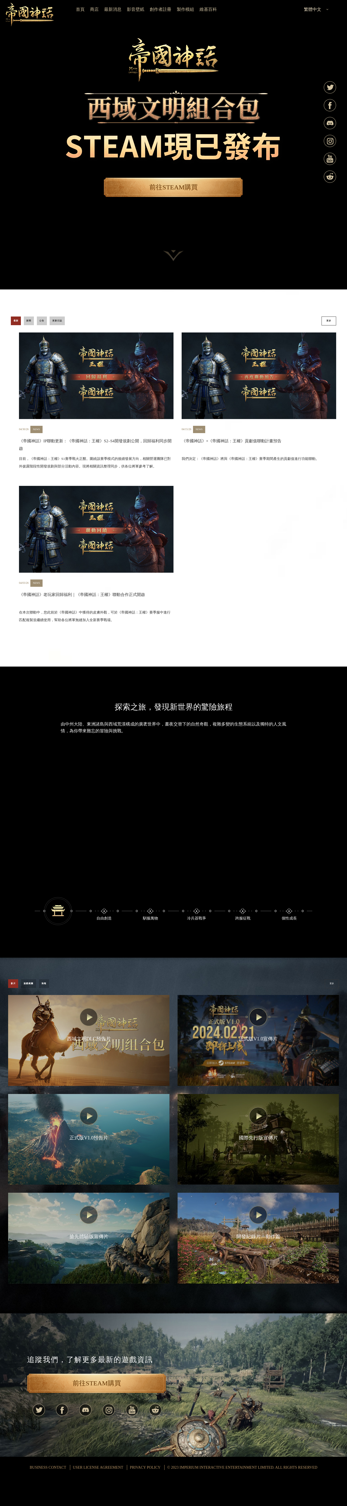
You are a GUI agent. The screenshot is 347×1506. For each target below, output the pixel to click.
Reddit (330, 176)
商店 (94, 9)
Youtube (330, 159)
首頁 (80, 9)
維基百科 (208, 9)
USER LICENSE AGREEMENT (98, 1495)
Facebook (330, 105)
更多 (323, 324)
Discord (330, 123)
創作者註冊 (160, 9)
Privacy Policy (145, 1495)
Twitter (330, 87)
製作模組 (185, 9)
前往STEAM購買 (173, 187)
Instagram (330, 141)
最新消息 (112, 9)
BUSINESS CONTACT (48, 1495)
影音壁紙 (135, 9)
